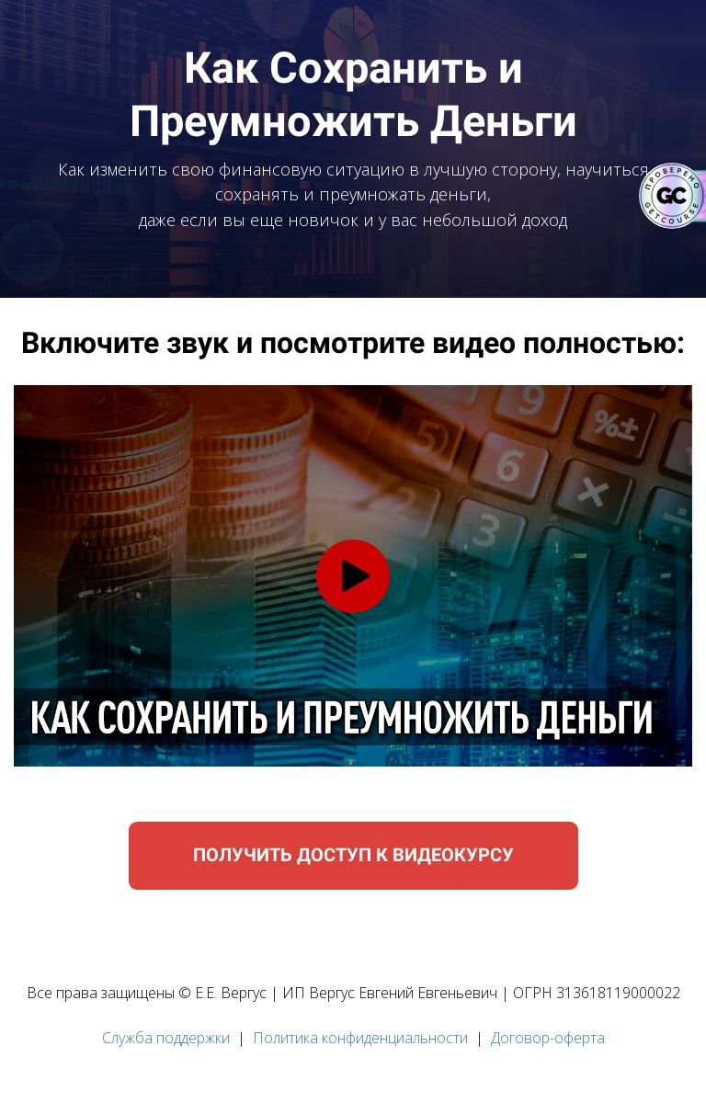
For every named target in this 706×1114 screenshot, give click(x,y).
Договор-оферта (548, 1038)
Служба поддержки (166, 1038)
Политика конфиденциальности (360, 1038)
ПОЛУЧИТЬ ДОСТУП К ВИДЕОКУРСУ (353, 855)
